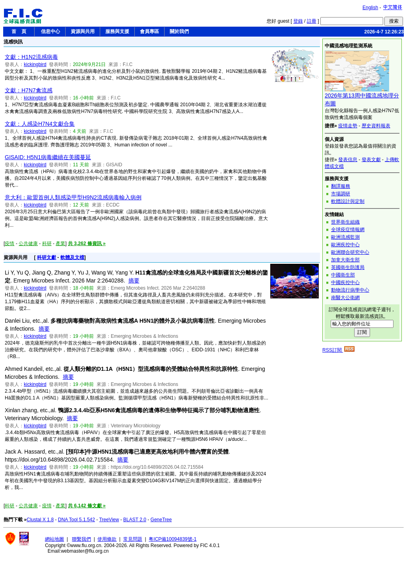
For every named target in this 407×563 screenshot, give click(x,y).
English (370, 7)
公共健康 (28, 243)
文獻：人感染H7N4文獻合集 (40, 124)
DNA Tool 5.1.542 (76, 519)
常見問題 (132, 539)
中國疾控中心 (345, 282)
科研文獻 (46, 257)
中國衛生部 (343, 275)
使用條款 (106, 539)
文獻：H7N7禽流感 (28, 90)
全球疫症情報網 (347, 229)
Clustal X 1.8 (40, 519)
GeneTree (161, 519)
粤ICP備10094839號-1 (172, 539)
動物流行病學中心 (350, 290)
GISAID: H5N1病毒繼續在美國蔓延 (48, 157)
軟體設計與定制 (347, 201)
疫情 (9, 243)
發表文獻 (371, 159)
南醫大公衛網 (345, 297)
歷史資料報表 (376, 126)
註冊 (311, 21)
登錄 (298, 21)
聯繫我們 (81, 539)
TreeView (109, 519)
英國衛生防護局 (347, 267)
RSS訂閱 (338, 350)
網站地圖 (54, 539)
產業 (60, 243)
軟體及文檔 (72, 257)
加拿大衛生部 (345, 260)
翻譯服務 (340, 186)
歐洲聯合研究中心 (350, 252)
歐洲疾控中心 (345, 244)
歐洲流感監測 (345, 237)
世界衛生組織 (345, 222)
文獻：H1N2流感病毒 (31, 57)
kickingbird (35, 64)
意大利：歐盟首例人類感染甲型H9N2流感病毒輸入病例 (73, 197)
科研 (47, 243)
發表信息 (347, 159)
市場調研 (340, 194)
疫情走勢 (347, 126)
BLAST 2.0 (134, 519)
